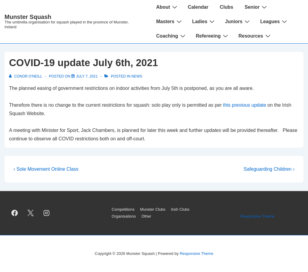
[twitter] (30, 213)
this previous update (244, 105)
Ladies (204, 21)
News (136, 76)
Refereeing (212, 36)
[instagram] (46, 213)
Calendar (198, 7)
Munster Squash (28, 17)
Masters (169, 21)
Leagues (274, 21)
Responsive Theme (257, 216)
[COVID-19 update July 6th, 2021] (87, 76)
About (167, 7)
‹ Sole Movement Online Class (46, 169)
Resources (255, 36)
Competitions (123, 209)
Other (146, 216)
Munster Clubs (152, 209)
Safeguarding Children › (269, 169)
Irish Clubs (180, 209)
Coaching (171, 36)
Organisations (124, 216)
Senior (256, 7)
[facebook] (14, 213)
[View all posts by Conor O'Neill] (26, 76)
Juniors (238, 21)
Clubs (226, 7)
